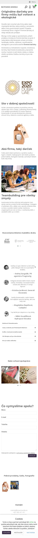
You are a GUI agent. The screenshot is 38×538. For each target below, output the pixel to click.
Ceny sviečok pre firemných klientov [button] (14, 327)
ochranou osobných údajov (26, 453)
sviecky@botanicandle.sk (19, 510)
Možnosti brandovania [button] (10, 323)
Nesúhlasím (18, 532)
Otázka (4, 432)
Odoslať (32, 456)
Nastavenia (31, 532)
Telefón (4, 424)
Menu (32, 2)
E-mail (3, 417)
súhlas (31, 522)
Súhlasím (6, 532)
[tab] (19, 295)
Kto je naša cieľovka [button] (9, 340)
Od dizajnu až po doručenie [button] (11, 336)
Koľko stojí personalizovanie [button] (12, 332)
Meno (3, 410)
